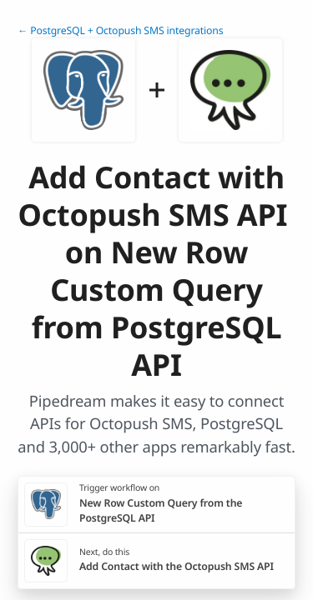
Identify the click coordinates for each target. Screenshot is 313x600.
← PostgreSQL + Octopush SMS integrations (120, 30)
